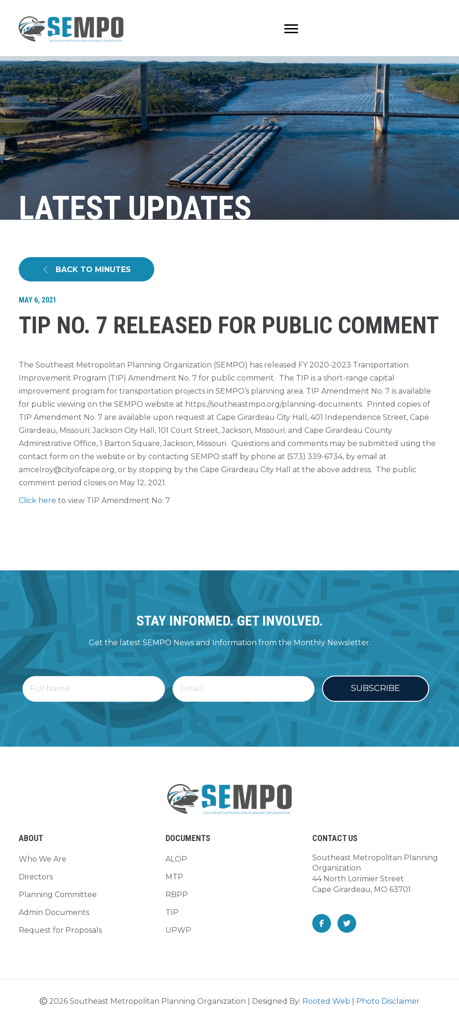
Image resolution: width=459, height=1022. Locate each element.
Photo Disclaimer (388, 1001)
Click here (37, 500)
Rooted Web (326, 1001)
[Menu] (291, 29)
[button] (86, 269)
